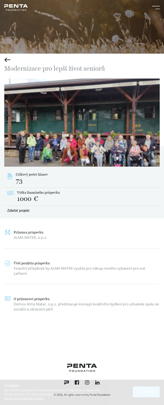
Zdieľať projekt (18, 210)
